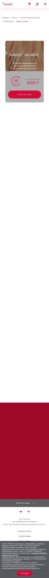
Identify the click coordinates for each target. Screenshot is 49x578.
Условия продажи (24, 536)
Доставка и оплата (24, 531)
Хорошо (25, 573)
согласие (33, 549)
